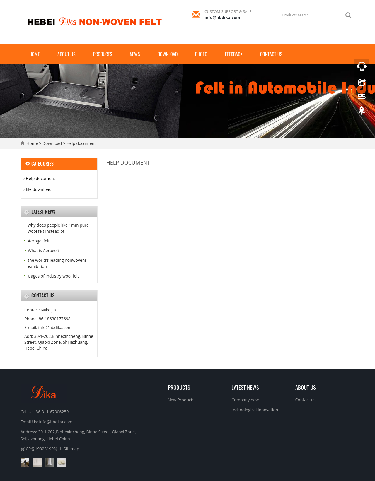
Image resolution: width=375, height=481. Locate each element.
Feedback (234, 54)
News (135, 54)
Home (34, 54)
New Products (181, 400)
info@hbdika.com (222, 17)
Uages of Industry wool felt (53, 276)
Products (102, 54)
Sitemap (71, 448)
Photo (201, 54)
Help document (80, 143)
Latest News (245, 387)
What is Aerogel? (43, 250)
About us (66, 54)
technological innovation (254, 409)
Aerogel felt (39, 241)
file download (39, 189)
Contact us (271, 54)
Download (168, 54)
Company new (245, 400)
